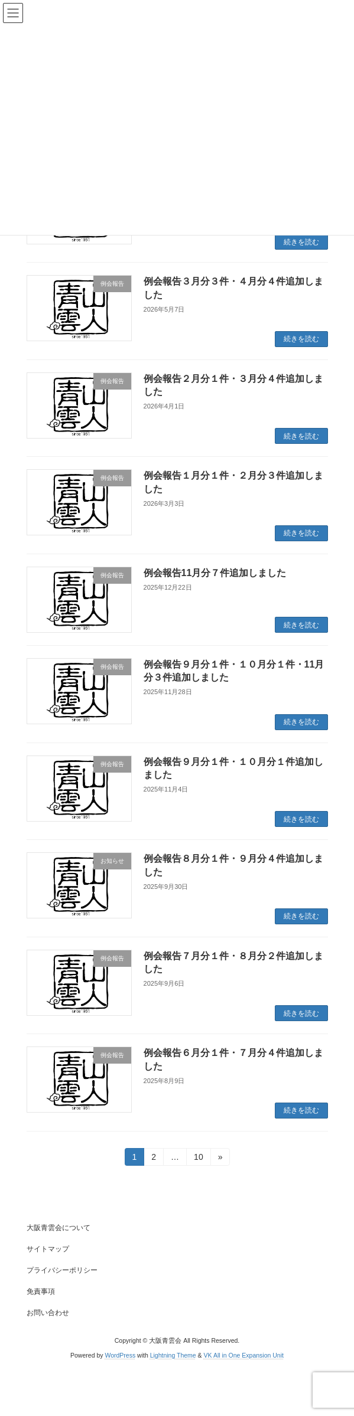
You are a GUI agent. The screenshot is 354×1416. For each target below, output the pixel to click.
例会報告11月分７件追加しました (215, 573)
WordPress (120, 1355)
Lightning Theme (173, 1355)
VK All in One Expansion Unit (244, 1355)
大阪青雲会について (58, 1228)
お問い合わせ (48, 1313)
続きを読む (301, 242)
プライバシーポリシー (62, 1270)
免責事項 (41, 1291)
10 (198, 1159)
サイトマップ (48, 1249)
